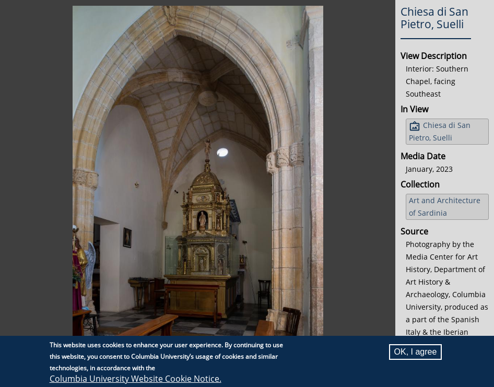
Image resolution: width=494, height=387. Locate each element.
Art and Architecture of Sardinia (444, 206)
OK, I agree (415, 351)
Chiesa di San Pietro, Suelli (440, 131)
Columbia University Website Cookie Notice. (135, 378)
